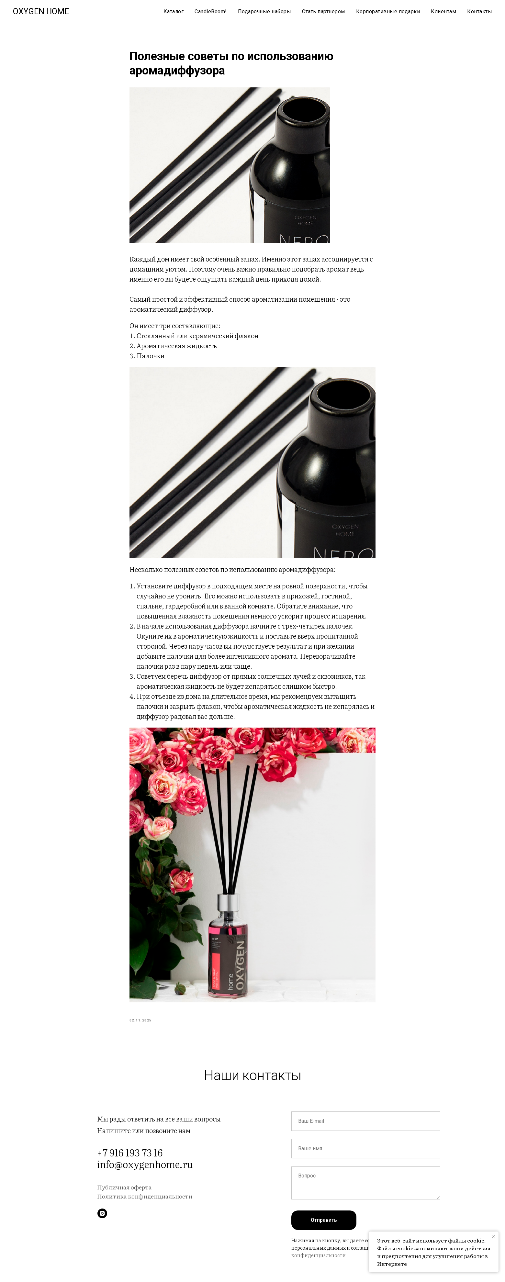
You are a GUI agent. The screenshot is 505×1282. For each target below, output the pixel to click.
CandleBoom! (211, 11)
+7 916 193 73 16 (130, 1161)
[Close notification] (493, 1236)
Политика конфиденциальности (144, 1204)
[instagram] (102, 1222)
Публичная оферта (124, 1195)
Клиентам (443, 11)
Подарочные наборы (264, 11)
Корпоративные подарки (388, 11)
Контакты (479, 11)
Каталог (173, 11)
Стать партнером (323, 11)
